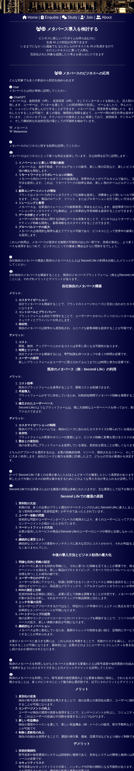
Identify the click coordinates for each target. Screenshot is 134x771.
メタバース (18, 127)
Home (30, 17)
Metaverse (18, 131)
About (104, 17)
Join (86, 17)
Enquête (50, 17)
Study (69, 17)
